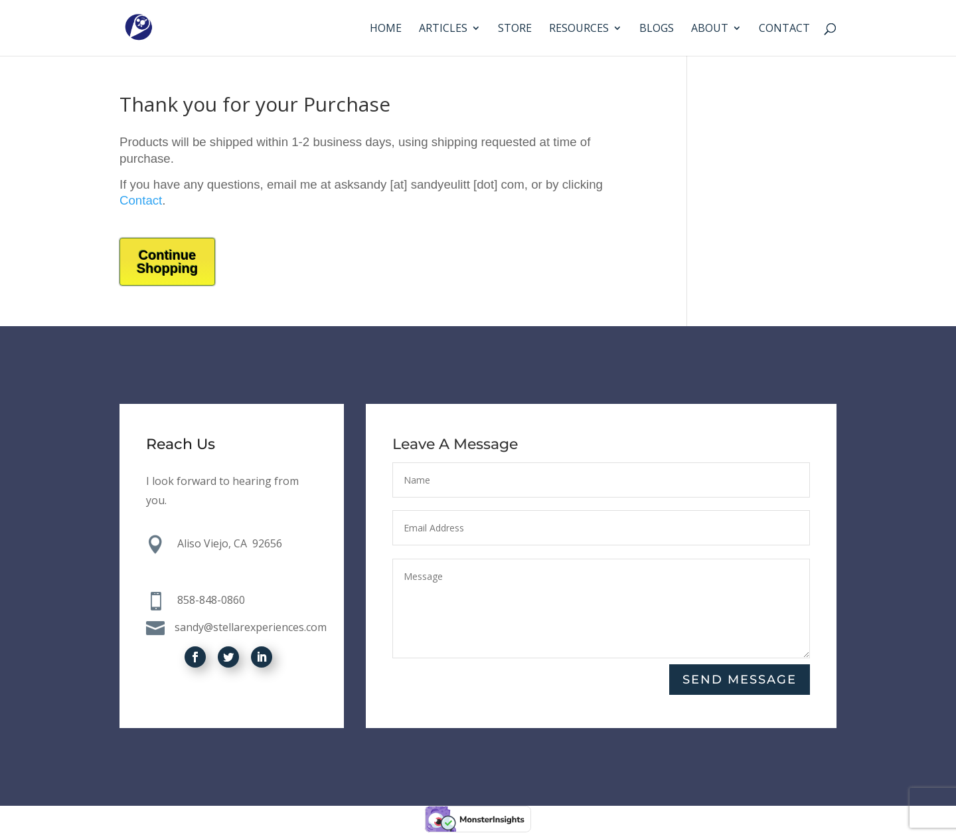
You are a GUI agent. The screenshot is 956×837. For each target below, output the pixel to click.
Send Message (739, 679)
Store (515, 29)
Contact (784, 29)
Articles (443, 29)
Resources (579, 29)
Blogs (656, 29)
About (709, 29)
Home (386, 29)
